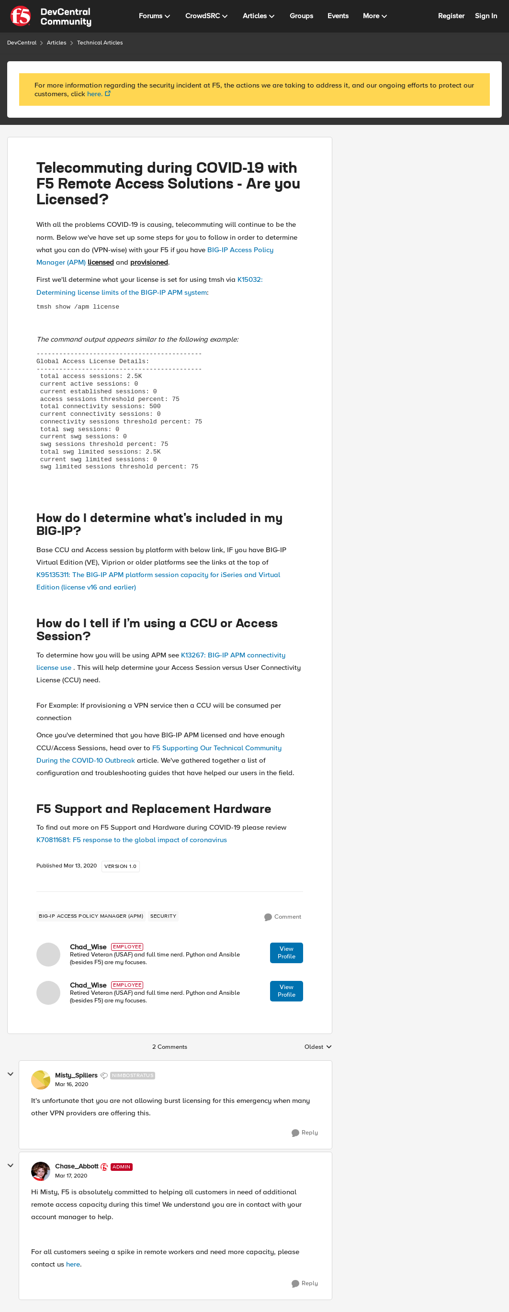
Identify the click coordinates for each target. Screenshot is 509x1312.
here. (95, 93)
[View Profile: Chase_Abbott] (40, 1171)
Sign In (486, 15)
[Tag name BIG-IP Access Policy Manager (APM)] (91, 916)
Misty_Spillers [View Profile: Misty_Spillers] (76, 1075)
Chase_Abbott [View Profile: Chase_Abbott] (76, 1166)
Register (451, 15)
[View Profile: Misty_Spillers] (40, 1080)
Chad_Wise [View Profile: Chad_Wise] (88, 947)
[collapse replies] (10, 1074)
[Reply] (305, 1133)
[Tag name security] (163, 916)
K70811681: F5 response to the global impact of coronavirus (131, 839)
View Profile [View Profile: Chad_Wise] (286, 952)
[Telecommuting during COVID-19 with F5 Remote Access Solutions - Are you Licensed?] (71, 1084)
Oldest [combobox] (318, 1047)
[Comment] (282, 917)
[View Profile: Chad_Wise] (48, 955)
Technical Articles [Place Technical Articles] (100, 42)
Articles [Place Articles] (57, 42)
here (73, 1264)
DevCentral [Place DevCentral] (21, 42)
